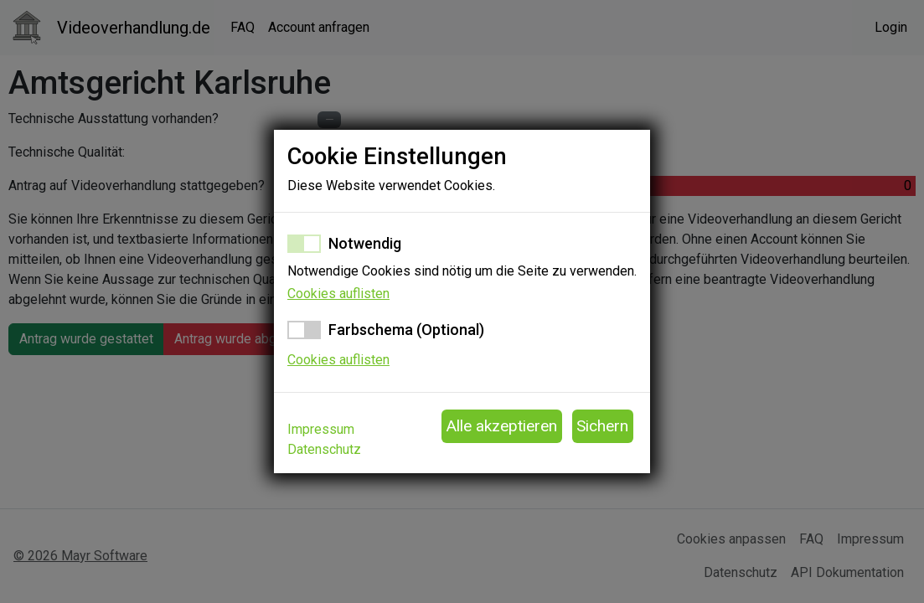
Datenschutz (324, 449)
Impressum (320, 429)
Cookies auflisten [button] (338, 294)
